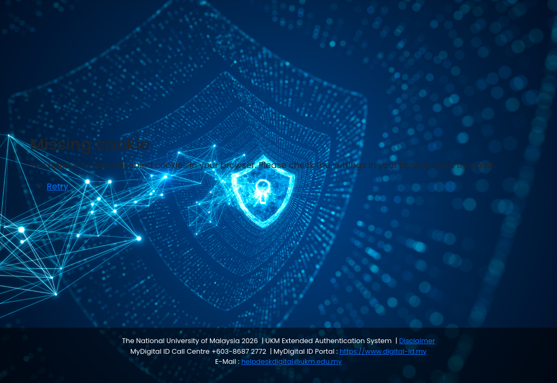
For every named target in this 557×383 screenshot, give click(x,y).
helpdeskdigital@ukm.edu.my (291, 361)
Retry (57, 186)
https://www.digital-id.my (383, 351)
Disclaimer (417, 340)
